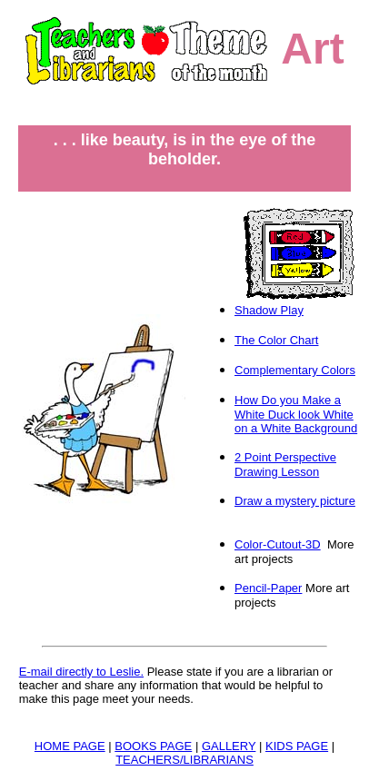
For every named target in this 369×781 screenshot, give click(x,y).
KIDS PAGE (296, 746)
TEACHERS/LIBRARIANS (184, 759)
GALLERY (229, 746)
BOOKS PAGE (153, 746)
